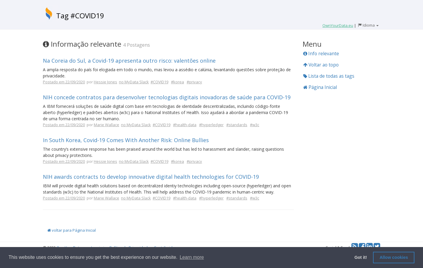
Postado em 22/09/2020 (64, 82)
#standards (236, 124)
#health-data (184, 124)
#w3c (254, 124)
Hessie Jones (105, 82)
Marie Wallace (106, 124)
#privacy (194, 82)
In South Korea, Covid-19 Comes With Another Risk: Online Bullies (126, 140)
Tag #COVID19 (80, 15)
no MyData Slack (134, 82)
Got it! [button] (360, 257)
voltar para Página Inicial (71, 230)
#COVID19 (159, 82)
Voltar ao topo (321, 64)
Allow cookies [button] (394, 257)
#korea (177, 82)
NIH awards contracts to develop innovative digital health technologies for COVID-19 (151, 176)
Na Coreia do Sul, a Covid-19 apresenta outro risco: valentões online (129, 60)
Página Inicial (320, 87)
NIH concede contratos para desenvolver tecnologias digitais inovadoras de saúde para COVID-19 (166, 97)
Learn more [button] (192, 257)
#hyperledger (211, 124)
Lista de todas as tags (328, 76)
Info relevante (321, 53)
